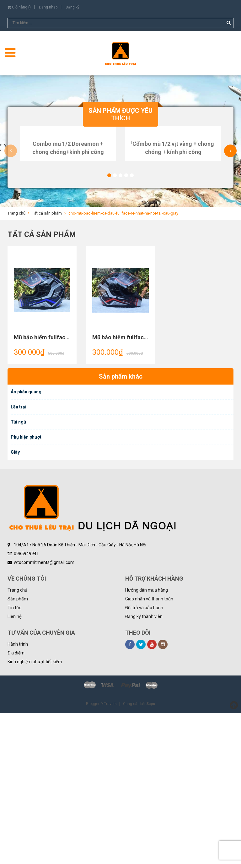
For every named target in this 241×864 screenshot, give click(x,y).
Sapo (150, 854)
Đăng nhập (48, 7)
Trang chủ (17, 740)
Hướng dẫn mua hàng (146, 740)
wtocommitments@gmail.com (44, 713)
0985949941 (26, 704)
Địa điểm (16, 803)
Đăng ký (72, 7)
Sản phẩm (18, 749)
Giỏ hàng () (19, 7)
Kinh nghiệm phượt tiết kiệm (35, 812)
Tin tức (14, 758)
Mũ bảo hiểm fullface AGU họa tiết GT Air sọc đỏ (154, 488)
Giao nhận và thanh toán (149, 749)
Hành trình (18, 794)
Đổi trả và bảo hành (144, 758)
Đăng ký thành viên (144, 767)
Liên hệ (15, 767)
